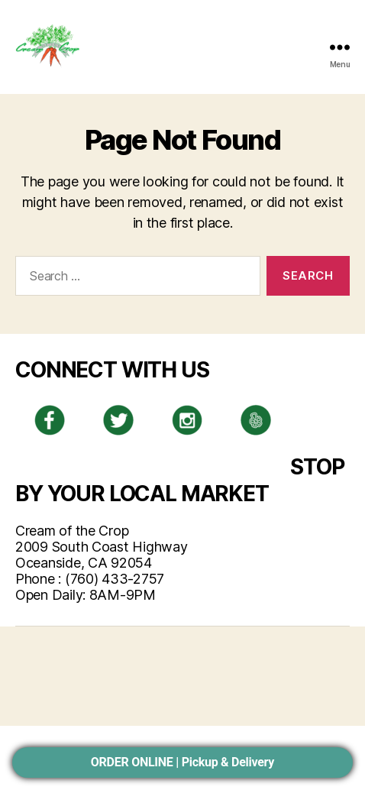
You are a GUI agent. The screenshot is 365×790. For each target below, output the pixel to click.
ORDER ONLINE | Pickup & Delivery (182, 762)
